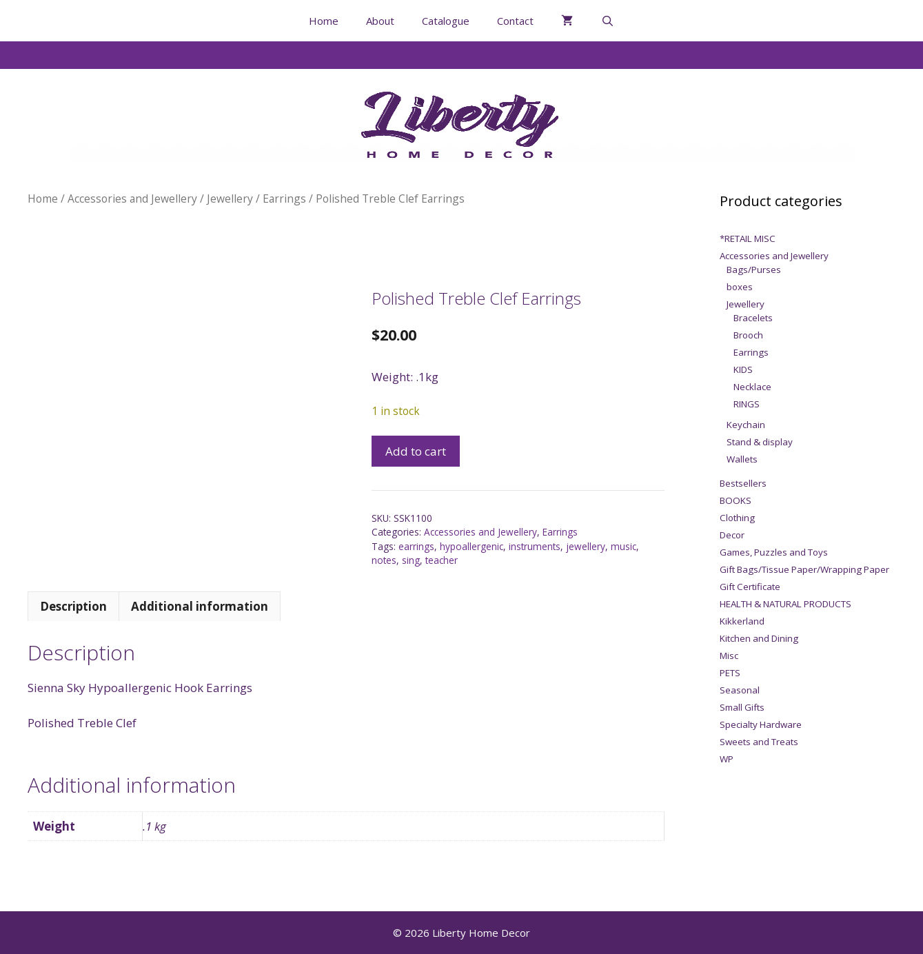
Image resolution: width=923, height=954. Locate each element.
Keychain (746, 424)
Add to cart (415, 451)
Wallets (742, 459)
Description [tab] (73, 606)
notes (384, 560)
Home (323, 21)
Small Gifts (742, 707)
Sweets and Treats (759, 741)
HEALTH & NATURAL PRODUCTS (785, 604)
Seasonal (740, 690)
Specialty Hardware (761, 724)
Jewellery (230, 198)
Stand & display (760, 442)
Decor (732, 535)
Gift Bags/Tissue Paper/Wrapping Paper (804, 569)
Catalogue (445, 21)
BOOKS (735, 500)
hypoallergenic (471, 546)
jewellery (585, 546)
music (623, 546)
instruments (534, 546)
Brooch (748, 335)
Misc (729, 655)
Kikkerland (742, 621)
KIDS (743, 369)
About (380, 21)
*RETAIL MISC (747, 238)
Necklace (752, 386)
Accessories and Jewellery (132, 198)
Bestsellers (743, 483)
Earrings (284, 198)
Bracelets (753, 318)
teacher (441, 560)
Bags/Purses (754, 269)
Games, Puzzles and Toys (774, 552)
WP (726, 759)
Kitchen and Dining (759, 638)
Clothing (737, 517)
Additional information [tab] (199, 606)
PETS (730, 673)
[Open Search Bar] (607, 20)
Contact (515, 21)
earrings (416, 546)
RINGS (746, 404)
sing (411, 560)
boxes (740, 287)
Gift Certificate (750, 586)
